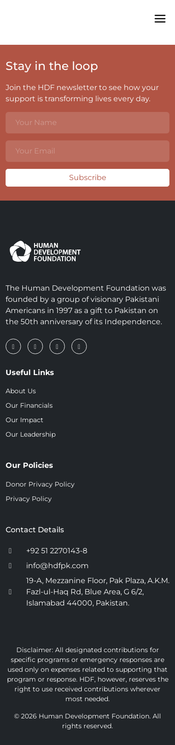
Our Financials (29, 405)
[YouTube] (79, 346)
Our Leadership (31, 434)
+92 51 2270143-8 (56, 550)
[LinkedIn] (36, 346)
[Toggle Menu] (160, 19)
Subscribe (56, 177)
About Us (21, 391)
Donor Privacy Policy (40, 484)
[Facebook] (14, 346)
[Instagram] (58, 346)
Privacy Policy (29, 498)
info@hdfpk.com (57, 565)
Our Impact (24, 420)
